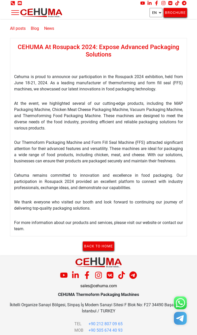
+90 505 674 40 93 (105, 330)
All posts (18, 28)
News (49, 28)
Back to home (98, 246)
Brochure (175, 13)
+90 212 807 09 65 (105, 323)
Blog (35, 28)
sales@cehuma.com (98, 285)
